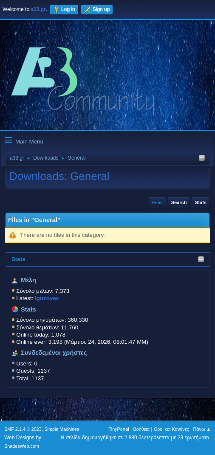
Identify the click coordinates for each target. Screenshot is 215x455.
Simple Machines (61, 429)
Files (157, 202)
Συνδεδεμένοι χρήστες (54, 352)
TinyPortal (119, 429)
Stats (18, 259)
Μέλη (28, 280)
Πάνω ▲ (202, 429)
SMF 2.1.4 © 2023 (23, 429)
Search (179, 202)
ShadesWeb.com (21, 446)
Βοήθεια (141, 429)
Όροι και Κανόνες (171, 429)
